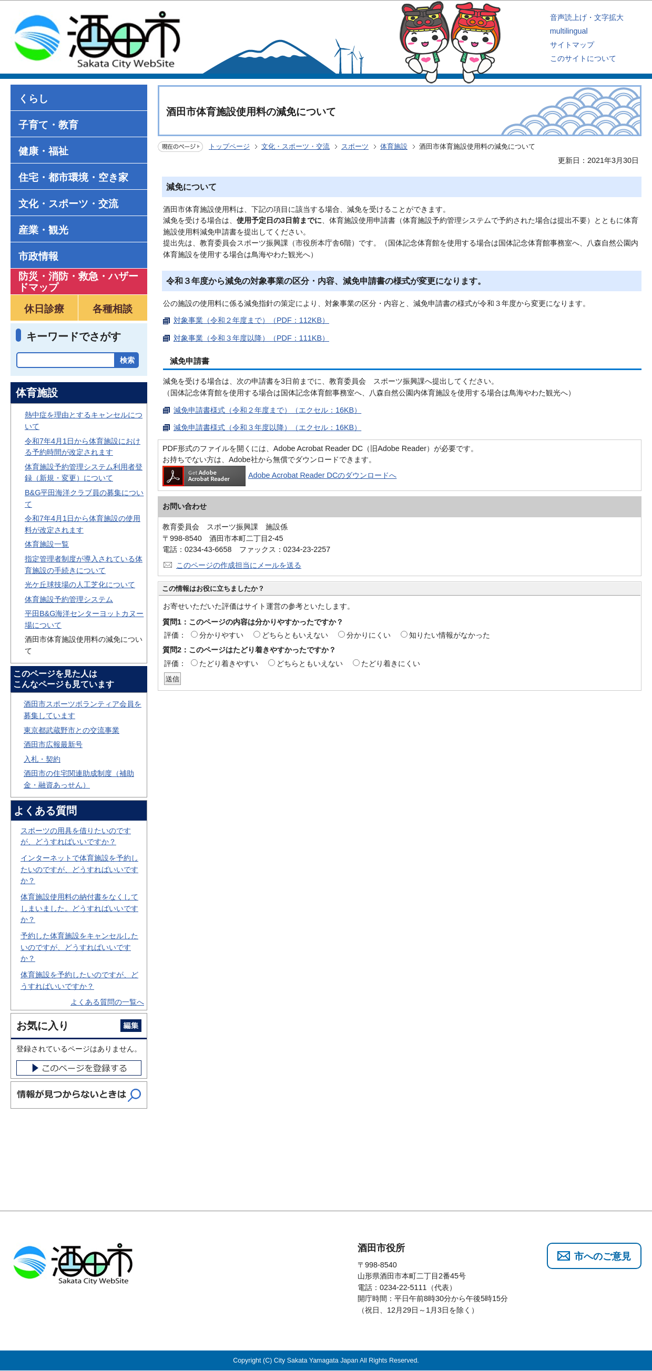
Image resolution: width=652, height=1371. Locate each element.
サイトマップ (572, 44)
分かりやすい (221, 635)
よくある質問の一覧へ (107, 1002)
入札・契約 (42, 759)
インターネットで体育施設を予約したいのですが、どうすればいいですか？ (79, 869)
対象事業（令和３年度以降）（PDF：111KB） (251, 338)
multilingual (569, 31)
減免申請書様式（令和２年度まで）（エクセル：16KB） (267, 410)
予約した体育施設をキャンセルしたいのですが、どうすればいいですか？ (79, 947)
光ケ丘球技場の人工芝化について (80, 584)
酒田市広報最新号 (53, 744)
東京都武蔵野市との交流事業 (71, 730)
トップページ (229, 146)
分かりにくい (369, 635)
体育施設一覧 (47, 544)
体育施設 (393, 146)
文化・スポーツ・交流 (295, 146)
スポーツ (355, 146)
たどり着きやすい (228, 663)
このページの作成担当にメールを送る (238, 565)
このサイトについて (583, 58)
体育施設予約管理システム (69, 599)
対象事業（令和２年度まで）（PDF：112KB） (251, 320)
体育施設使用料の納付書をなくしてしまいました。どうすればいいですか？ (79, 908)
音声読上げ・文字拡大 (587, 17)
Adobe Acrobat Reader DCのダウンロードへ (279, 475)
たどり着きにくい (390, 663)
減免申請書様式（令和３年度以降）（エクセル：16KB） (267, 427)
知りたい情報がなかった (449, 635)
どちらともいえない (295, 635)
